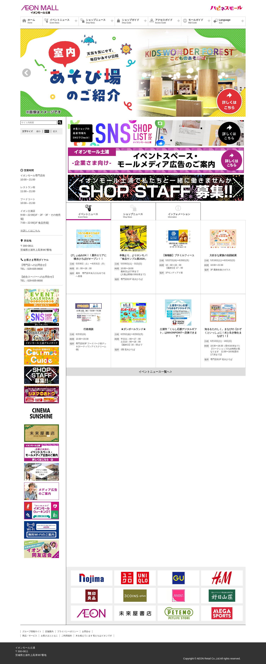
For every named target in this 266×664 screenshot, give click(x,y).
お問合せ (86, 631)
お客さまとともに (49, 635)
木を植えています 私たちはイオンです (94, 635)
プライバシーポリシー (67, 631)
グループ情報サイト (31, 631)
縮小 (38, 131)
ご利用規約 (66, 635)
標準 (47, 131)
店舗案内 (49, 631)
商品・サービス (29, 635)
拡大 (55, 131)
